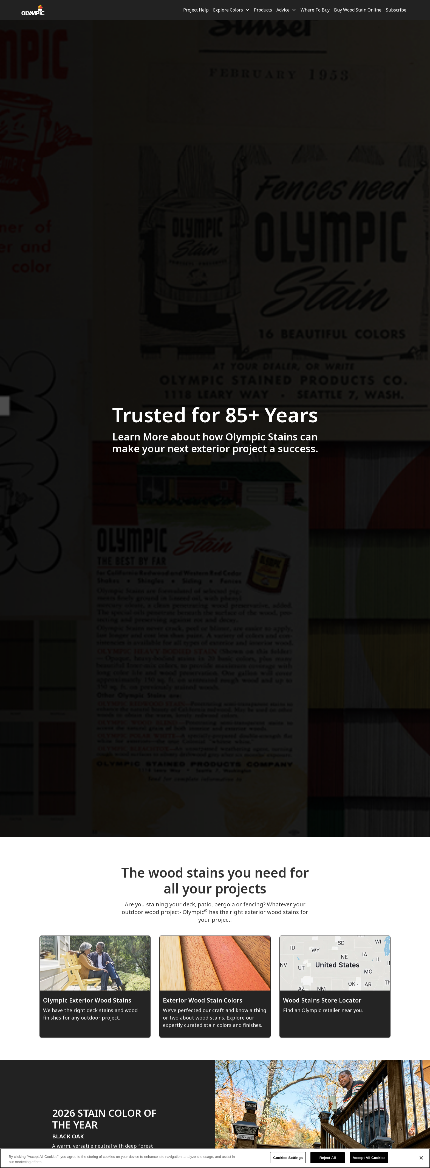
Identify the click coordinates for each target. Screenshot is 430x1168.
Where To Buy (315, 10)
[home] (33, 9)
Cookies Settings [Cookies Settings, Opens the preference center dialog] (288, 1161)
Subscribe (396, 10)
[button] (231, 10)
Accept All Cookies (369, 1161)
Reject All (327, 1161)
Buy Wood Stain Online (357, 10)
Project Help (196, 10)
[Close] (421, 1161)
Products (263, 10)
